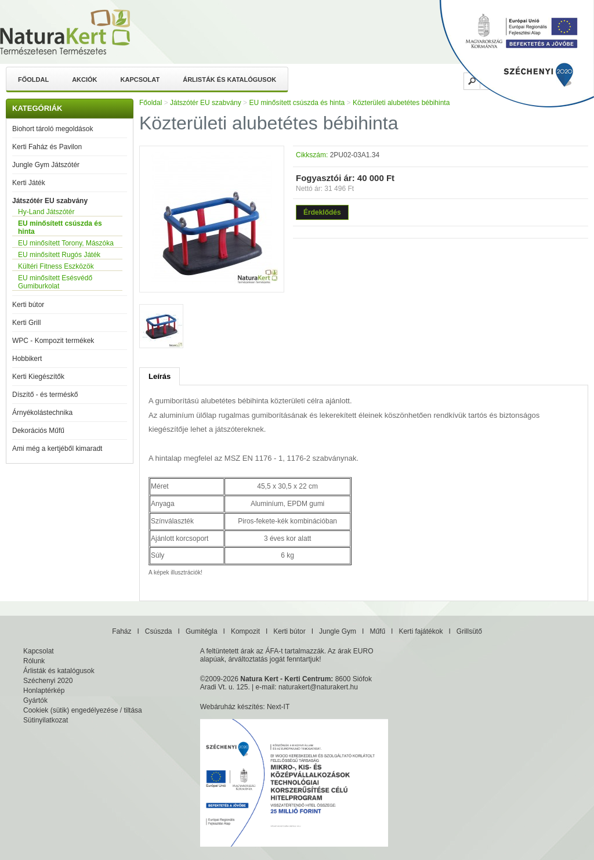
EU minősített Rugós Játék (59, 255)
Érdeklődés (322, 212)
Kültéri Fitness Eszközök (56, 266)
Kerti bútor (28, 305)
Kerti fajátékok (421, 631)
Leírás (159, 376)
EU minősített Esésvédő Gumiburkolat (55, 282)
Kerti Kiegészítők (38, 377)
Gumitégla (202, 631)
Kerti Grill (26, 323)
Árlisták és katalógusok (229, 79)
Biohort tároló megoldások (52, 129)
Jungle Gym (337, 631)
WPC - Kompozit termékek (53, 341)
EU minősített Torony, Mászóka (66, 243)
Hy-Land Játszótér (46, 212)
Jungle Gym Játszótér (45, 165)
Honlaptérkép (43, 690)
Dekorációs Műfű (38, 431)
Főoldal (33, 79)
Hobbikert (27, 359)
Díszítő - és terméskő (45, 395)
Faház (121, 631)
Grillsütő (469, 631)
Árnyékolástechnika (42, 413)
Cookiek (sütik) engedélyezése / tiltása (82, 710)
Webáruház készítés (231, 707)
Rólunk (34, 661)
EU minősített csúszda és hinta (60, 227)
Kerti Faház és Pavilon (47, 147)
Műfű (377, 631)
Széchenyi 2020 (48, 681)
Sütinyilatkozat (45, 720)
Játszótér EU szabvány (50, 201)
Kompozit (245, 631)
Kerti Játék (28, 183)
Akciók (84, 79)
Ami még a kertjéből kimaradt (57, 449)
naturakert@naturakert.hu (318, 687)
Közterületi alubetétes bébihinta (401, 103)
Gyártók (35, 700)
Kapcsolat (140, 79)
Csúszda (158, 631)
